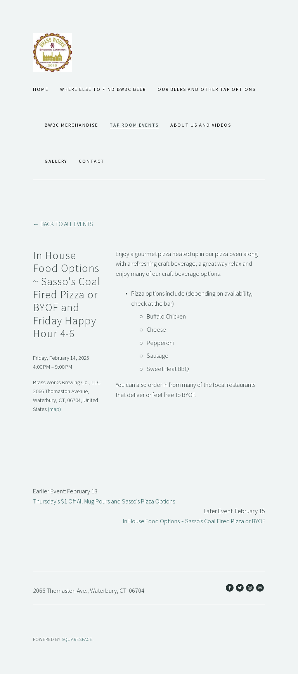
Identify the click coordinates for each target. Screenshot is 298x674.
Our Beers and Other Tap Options (207, 89)
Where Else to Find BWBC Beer (103, 89)
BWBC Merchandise (71, 125)
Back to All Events (66, 224)
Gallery (56, 161)
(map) (54, 409)
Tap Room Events (134, 125)
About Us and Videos (200, 125)
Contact (91, 161)
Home (41, 89)
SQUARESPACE (77, 639)
